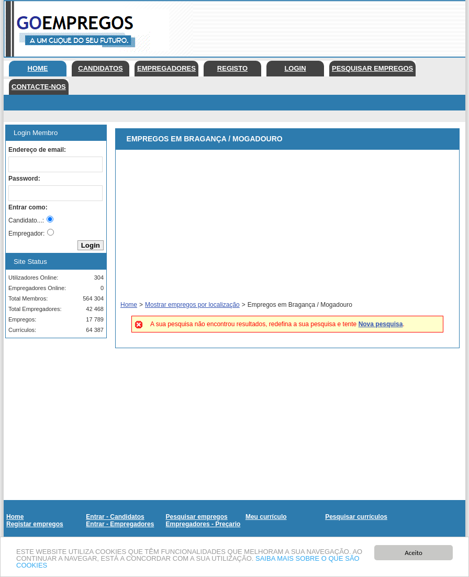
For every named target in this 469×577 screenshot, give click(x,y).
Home (38, 68)
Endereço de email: (37, 149)
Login (295, 68)
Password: (24, 178)
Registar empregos (34, 524)
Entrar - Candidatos (115, 516)
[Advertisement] (52, 398)
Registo (232, 68)
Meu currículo (266, 516)
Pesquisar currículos (356, 516)
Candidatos (100, 68)
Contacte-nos (39, 87)
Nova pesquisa (381, 324)
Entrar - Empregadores (120, 524)
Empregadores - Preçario (203, 524)
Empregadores (166, 68)
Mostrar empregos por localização (192, 304)
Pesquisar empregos (372, 68)
